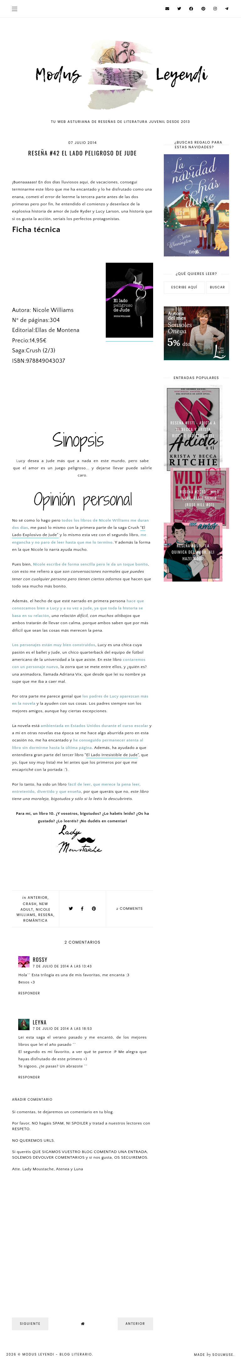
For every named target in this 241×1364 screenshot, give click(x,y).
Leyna (39, 1022)
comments (129, 908)
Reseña (46, 914)
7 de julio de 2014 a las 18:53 (62, 1028)
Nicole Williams (34, 912)
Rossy (40, 959)
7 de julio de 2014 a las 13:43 (62, 966)
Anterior (37, 897)
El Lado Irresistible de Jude (112, 755)
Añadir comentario (32, 1100)
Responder (29, 993)
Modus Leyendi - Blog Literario (57, 1354)
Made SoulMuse (213, 1354)
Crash (30, 903)
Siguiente (30, 1323)
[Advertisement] (196, 623)
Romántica (35, 920)
